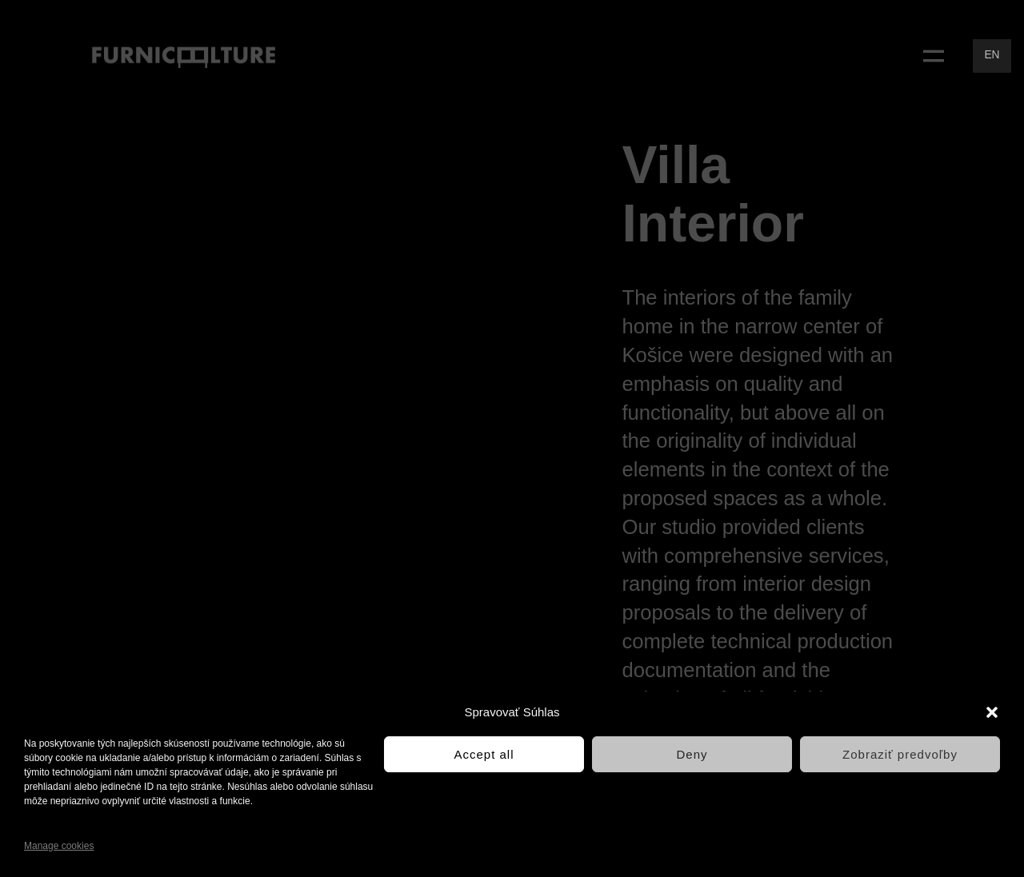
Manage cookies (59, 845)
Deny (691, 754)
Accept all (484, 754)
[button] (992, 712)
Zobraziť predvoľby (900, 754)
